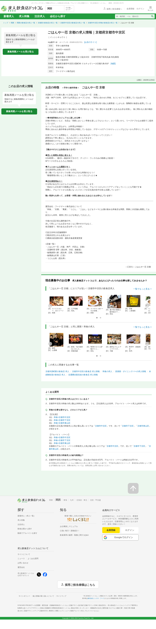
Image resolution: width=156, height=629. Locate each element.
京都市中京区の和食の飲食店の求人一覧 (103, 23)
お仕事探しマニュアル (69, 526)
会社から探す (58, 16)
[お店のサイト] (90, 42)
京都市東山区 (143, 426)
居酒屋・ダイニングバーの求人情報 (130, 371)
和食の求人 (107, 371)
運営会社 (21, 567)
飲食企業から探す (25, 529)
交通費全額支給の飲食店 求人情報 (83, 375)
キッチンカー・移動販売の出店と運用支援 (97, 608)
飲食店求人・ (111, 605)
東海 (65, 500)
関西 (12, 23)
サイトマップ (61, 596)
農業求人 (56, 611)
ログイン (129, 530)
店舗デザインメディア (36, 611)
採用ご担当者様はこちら (80, 584)
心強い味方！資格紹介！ (70, 531)
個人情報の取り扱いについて (43, 596)
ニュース (21, 558)
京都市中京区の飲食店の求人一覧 (72, 23)
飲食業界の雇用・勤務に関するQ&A (74, 535)
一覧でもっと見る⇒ (142, 289)
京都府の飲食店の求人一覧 (48, 23)
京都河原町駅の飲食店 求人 (57, 371)
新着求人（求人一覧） (26, 516)
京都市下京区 (128, 426)
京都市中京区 (101, 426)
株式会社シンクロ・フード (96, 598)
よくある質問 (33, 558)
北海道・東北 (81, 500)
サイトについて (24, 554)
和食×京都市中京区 (62, 417)
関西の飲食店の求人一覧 (26, 23)
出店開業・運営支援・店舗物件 (51, 605)
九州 (72, 500)
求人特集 (24, 16)
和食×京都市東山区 (62, 423)
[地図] (113, 63)
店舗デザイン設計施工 (83, 605)
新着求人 (9, 16)
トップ (5, 23)
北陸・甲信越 (95, 500)
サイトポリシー (24, 596)
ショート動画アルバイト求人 (81, 611)
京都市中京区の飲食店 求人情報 (86, 371)
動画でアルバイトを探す (27, 533)
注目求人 (39, 16)
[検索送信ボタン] (152, 16)
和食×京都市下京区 (62, 420)
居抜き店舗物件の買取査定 (59, 608)
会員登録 (111, 530)
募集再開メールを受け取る (20, 52)
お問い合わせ (23, 563)
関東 (51, 500)
